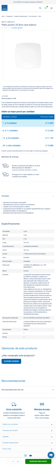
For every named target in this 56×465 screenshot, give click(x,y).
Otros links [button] (7, 449)
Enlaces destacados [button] (10, 443)
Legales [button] (6, 437)
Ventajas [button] (5, 196)
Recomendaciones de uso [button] (12, 390)
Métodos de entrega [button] (10, 157)
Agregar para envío (38, 461)
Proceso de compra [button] (10, 430)
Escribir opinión (17, 28)
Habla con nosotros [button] (10, 424)
